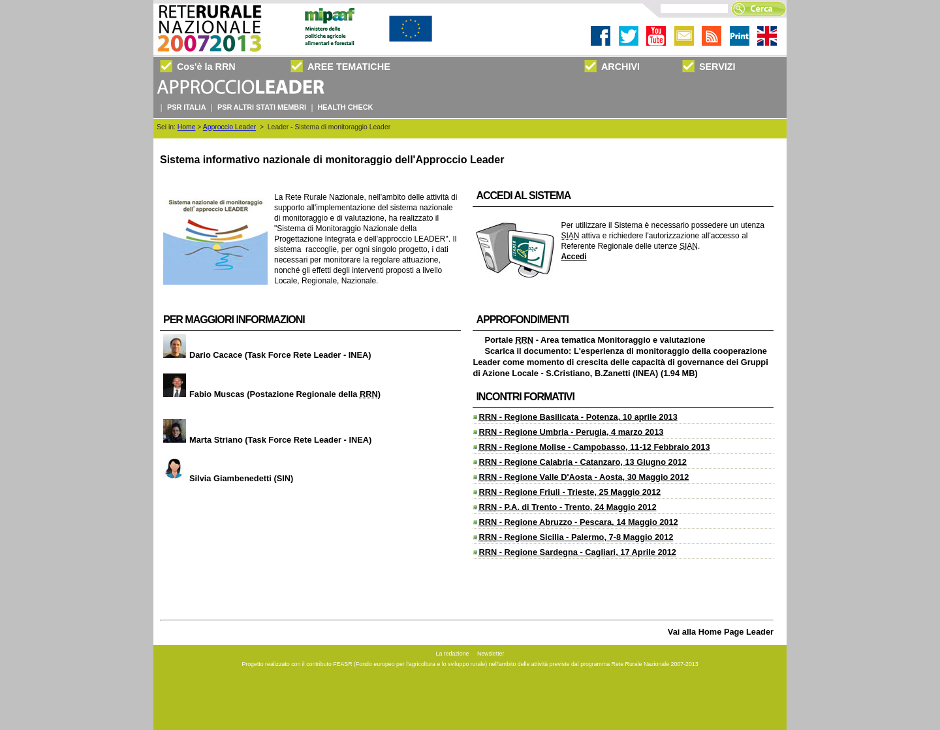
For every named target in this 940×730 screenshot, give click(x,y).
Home (187, 127)
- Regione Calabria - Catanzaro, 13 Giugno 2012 (582, 462)
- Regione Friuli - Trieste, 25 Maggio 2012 (569, 492)
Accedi (573, 256)
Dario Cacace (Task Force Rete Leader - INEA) (265, 355)
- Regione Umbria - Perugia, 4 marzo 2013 (570, 432)
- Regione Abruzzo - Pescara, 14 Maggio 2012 (578, 522)
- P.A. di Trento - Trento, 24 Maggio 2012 (567, 507)
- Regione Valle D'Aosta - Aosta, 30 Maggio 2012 (583, 477)
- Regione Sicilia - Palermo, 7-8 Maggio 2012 (575, 537)
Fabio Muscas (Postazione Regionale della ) (270, 394)
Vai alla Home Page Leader (721, 632)
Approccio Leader (229, 127)
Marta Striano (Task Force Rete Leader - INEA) (265, 440)
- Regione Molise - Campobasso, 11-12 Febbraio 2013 (594, 447)
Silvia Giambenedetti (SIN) (226, 478)
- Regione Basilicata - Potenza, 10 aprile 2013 (577, 417)
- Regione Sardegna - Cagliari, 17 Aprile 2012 (577, 552)
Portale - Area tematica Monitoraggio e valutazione (594, 340)
